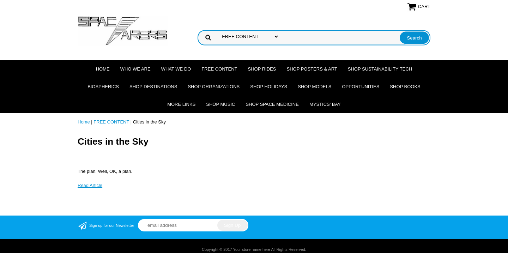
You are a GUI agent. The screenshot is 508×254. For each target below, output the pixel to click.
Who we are (135, 69)
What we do (176, 69)
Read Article (90, 185)
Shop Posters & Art (311, 69)
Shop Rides (262, 69)
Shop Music (220, 104)
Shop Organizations (214, 86)
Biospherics (103, 86)
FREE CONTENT (219, 69)
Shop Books (405, 86)
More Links (181, 104)
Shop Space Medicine (272, 104)
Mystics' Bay (325, 104)
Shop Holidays (268, 86)
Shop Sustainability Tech (380, 69)
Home (103, 69)
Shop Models (314, 86)
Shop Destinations (153, 86)
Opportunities (360, 86)
